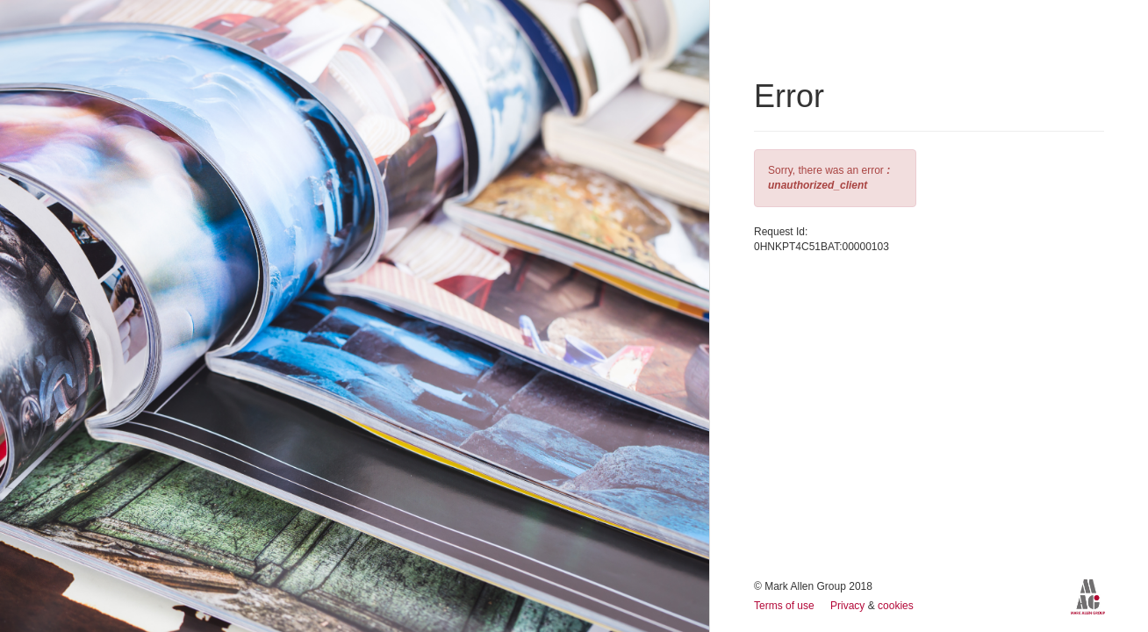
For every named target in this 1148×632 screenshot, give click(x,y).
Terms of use (785, 606)
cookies (896, 606)
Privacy (849, 606)
